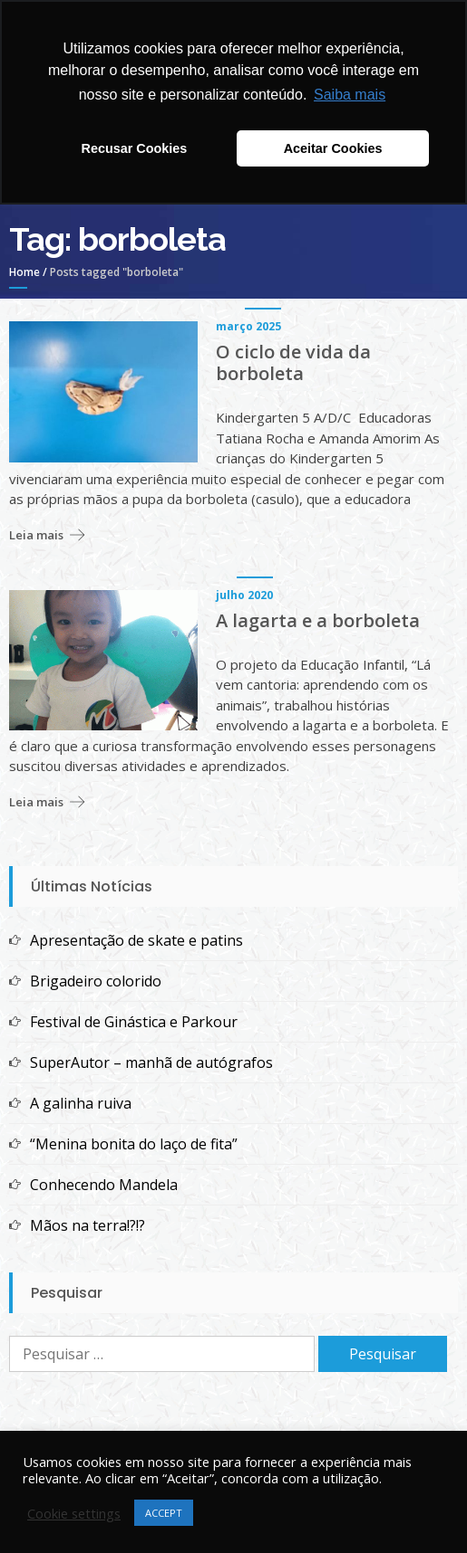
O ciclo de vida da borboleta (293, 363)
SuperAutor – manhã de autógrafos (151, 1062)
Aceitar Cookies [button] (333, 148)
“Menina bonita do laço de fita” (134, 1144)
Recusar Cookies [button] (135, 148)
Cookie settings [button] (74, 1513)
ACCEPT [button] (163, 1513)
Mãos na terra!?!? (87, 1225)
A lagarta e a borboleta (318, 621)
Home (24, 272)
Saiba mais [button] (349, 94)
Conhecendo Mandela (104, 1185)
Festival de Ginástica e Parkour (134, 1022)
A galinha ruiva (80, 1103)
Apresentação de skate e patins (136, 940)
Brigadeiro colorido (95, 981)
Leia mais (36, 535)
